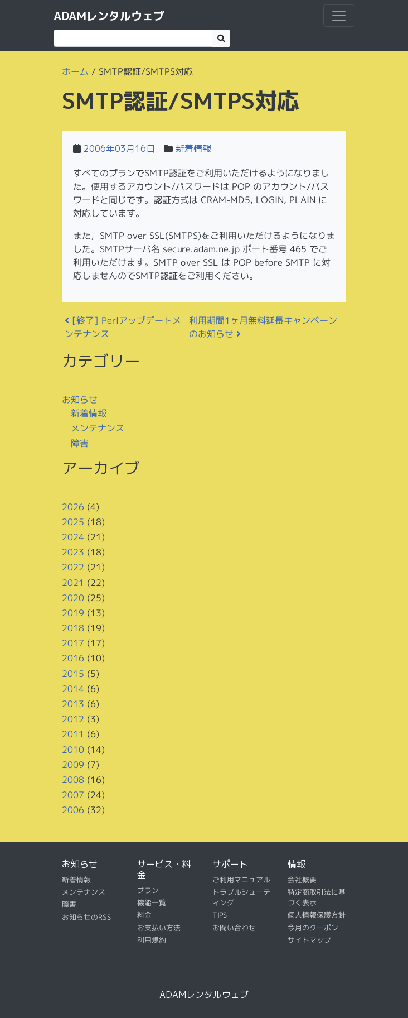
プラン (148, 890)
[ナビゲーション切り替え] (338, 15)
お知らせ (80, 399)
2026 (73, 506)
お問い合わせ (234, 928)
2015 (73, 673)
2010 (73, 749)
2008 (73, 780)
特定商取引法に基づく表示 (317, 897)
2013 (73, 704)
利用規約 (151, 940)
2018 (73, 628)
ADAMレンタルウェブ (109, 15)
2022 (73, 567)
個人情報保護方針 (317, 915)
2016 (73, 658)
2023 (73, 552)
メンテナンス (97, 427)
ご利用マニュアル (241, 879)
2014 (73, 689)
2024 (73, 537)
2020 (73, 597)
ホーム (75, 71)
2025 (73, 522)
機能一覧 (151, 902)
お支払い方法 (159, 928)
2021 (73, 582)
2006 (73, 810)
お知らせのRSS (86, 917)
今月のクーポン (313, 928)
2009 (73, 764)
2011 (73, 734)
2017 (73, 643)
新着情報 (193, 148)
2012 (73, 719)
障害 (80, 443)
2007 (73, 795)
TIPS (219, 915)
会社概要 (302, 879)
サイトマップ (309, 940)
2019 (73, 613)
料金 (144, 915)
